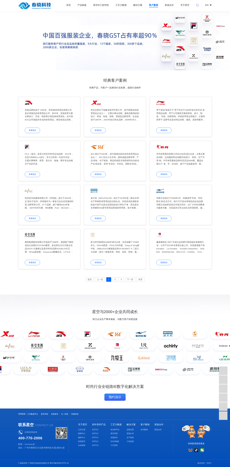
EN (208, 5)
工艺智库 (114, 445)
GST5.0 (95, 437)
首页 (68, 5)
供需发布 (54, 414)
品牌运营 (130, 430)
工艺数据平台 (32, 414)
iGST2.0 (95, 445)
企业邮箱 (81, 445)
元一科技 (64, 414)
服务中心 (81, 437)
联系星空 (81, 441)
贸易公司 (130, 433)
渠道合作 (169, 5)
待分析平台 (115, 430)
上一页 (100, 279)
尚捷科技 (74, 414)
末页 (140, 279)
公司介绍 (81, 430)
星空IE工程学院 (101, 5)
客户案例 (153, 5)
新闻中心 (81, 433)
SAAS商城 (115, 441)
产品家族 (82, 5)
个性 (128, 441)
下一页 (130, 279)
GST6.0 (95, 441)
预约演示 (115, 397)
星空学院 (44, 414)
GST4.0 (95, 433)
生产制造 (130, 437)
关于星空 (184, 5)
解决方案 (137, 5)
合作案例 (144, 430)
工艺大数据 (121, 5)
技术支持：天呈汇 (204, 463)
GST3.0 (95, 430)
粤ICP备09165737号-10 (59, 463)
